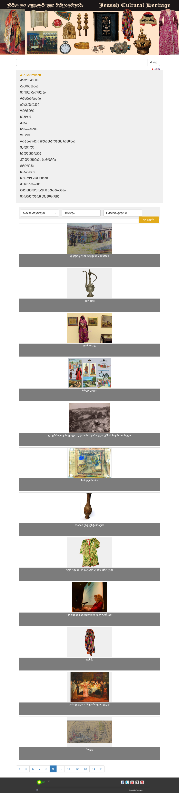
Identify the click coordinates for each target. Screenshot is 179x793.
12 (77, 769)
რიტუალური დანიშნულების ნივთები (48, 141)
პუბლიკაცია (29, 80)
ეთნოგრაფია (30, 184)
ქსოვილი (27, 147)
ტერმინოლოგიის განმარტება (43, 190)
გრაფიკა (27, 166)
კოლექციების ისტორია (38, 160)
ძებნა (153, 62)
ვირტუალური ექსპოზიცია (39, 196)
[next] (101, 768)
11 (68, 769)
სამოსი (25, 117)
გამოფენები (29, 86)
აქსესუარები (29, 105)
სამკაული (27, 172)
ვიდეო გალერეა (33, 92)
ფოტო (25, 135)
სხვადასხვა (29, 129)
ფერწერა (27, 111)
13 (85, 769)
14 (93, 769)
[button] (39, 213)
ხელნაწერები (30, 154)
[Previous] (19, 768)
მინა (23, 123)
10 (60, 769)
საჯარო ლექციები (34, 178)
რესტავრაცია (30, 99)
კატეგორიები (30, 75)
